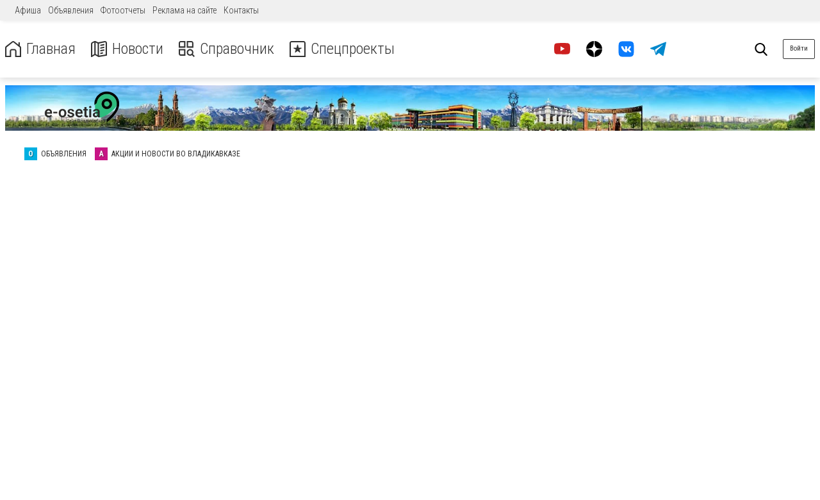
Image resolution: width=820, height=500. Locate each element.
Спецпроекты (342, 49)
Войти (799, 48)
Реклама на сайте (184, 10)
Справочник (226, 49)
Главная (40, 49)
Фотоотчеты (123, 10)
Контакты (241, 10)
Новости (127, 49)
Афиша (28, 10)
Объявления (71, 10)
